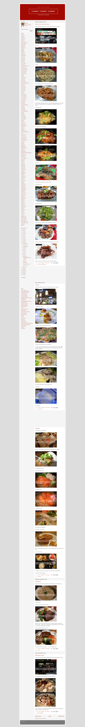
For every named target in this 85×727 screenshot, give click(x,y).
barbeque (22, 47)
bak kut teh (23, 43)
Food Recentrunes (24, 314)
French (22, 103)
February (24, 256)
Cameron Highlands (24, 65)
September (25, 246)
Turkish (22, 212)
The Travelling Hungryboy (25, 291)
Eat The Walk (23, 318)
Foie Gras (22, 99)
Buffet (22, 59)
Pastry (22, 168)
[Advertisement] (49, 274)
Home (49, 716)
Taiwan (22, 204)
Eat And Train (23, 320)
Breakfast (22, 55)
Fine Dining (23, 95)
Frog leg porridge (24, 104)
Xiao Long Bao (23, 221)
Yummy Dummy (23, 290)
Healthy (22, 115)
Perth (22, 170)
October (24, 244)
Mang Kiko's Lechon (39, 655)
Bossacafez (23, 328)
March (24, 254)
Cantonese (23, 67)
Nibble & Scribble (24, 302)
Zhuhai (22, 225)
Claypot (22, 78)
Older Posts (61, 716)
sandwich (22, 183)
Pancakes (22, 165)
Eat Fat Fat (23, 319)
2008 (23, 269)
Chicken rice (23, 73)
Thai (21, 208)
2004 (23, 274)
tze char (22, 213)
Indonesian (23, 124)
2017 (23, 232)
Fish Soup (22, 98)
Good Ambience (23, 111)
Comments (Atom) (43, 718)
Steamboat (23, 198)
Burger (22, 60)
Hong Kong (23, 117)
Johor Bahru (23, 134)
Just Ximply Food (24, 306)
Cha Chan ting (23, 69)
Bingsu (22, 52)
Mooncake (22, 155)
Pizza (22, 174)
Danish (22, 85)
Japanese (39, 576)
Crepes (22, 80)
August (24, 247)
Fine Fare (22, 315)
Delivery (22, 86)
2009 (23, 267)
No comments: (47, 262)
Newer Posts (38, 716)
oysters (22, 163)
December (25, 243)
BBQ (22, 50)
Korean (22, 135)
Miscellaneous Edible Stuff (25, 152)
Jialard (22, 307)
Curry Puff (22, 81)
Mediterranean (23, 147)
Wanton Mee (23, 218)
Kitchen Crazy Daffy (24, 305)
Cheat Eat (22, 327)
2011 (23, 240)
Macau (22, 142)
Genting (22, 107)
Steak (39, 650)
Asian (22, 37)
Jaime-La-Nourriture (24, 309)
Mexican (22, 148)
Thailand (22, 209)
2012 (23, 239)
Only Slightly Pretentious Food (26, 301)
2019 (23, 229)
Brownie (22, 56)
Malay (22, 143)
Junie (27, 23)
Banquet (22, 46)
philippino (22, 173)
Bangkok (22, 45)
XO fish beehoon (24, 222)
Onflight (22, 160)
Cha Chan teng (23, 68)
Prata (22, 178)
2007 (23, 270)
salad (22, 182)
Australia (22, 38)
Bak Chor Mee (23, 42)
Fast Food (22, 94)
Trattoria (37, 284)
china (22, 76)
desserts (22, 89)
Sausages (22, 187)
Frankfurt (22, 102)
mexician (22, 150)
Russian (22, 181)
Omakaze (22, 159)
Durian (22, 93)
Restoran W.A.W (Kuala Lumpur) (42, 24)
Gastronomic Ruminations (25, 311)
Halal (22, 113)
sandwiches (23, 185)
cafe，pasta (23, 63)
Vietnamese (23, 217)
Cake (22, 64)
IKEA (22, 120)
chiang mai (23, 72)
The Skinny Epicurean (24, 292)
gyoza (22, 112)
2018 (23, 230)
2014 (23, 236)
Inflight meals (23, 125)
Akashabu (37, 428)
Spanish (22, 195)
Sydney (22, 203)
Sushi (22, 199)
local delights (23, 139)
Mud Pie (22, 156)
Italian (22, 126)
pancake (22, 164)
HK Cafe (22, 116)
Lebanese (22, 138)
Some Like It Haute (24, 296)
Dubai (22, 91)
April (24, 253)
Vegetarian (23, 216)
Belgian (22, 51)
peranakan (23, 169)
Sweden (22, 200)
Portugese (22, 177)
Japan (22, 129)
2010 (23, 242)
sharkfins (22, 191)
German (22, 108)
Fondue (22, 100)
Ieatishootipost (23, 310)
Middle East (23, 151)
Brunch (22, 58)
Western (22, 220)
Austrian (22, 41)
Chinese (22, 77)
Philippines (23, 172)
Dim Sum (22, 90)
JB (21, 133)
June (24, 250)
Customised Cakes (24, 82)
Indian (22, 121)
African (22, 34)
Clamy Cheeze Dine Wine (25, 324)
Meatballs (22, 146)
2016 (23, 233)
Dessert (22, 87)
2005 (23, 273)
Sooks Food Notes (24, 295)
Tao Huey (22, 207)
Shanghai (22, 190)
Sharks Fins (23, 194)
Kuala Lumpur (43, 264)
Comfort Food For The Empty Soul (26, 323)
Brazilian (22, 54)
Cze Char (39, 264)
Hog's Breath (38, 581)
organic (22, 161)
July (24, 249)
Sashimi (22, 186)
